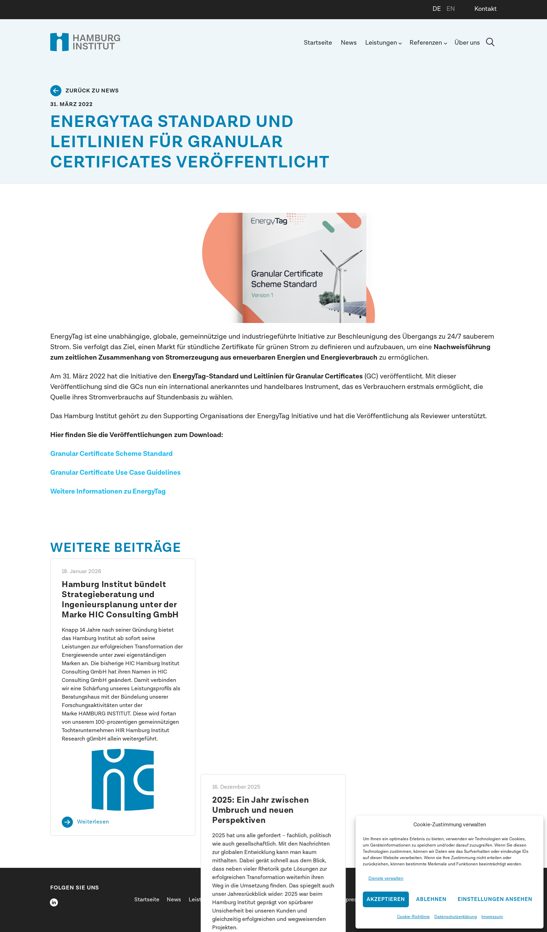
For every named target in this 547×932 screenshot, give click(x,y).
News (349, 42)
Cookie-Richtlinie (413, 916)
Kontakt (485, 9)
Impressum (492, 916)
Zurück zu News (92, 90)
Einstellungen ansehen (495, 899)
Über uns (467, 42)
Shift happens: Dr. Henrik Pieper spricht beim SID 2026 (421, 590)
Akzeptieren (386, 899)
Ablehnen (431, 899)
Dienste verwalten (385, 878)
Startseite (318, 42)
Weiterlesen (93, 822)
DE (437, 9)
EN (451, 9)
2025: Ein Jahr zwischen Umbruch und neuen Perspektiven (260, 595)
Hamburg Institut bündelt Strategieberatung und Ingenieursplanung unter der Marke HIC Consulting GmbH (120, 599)
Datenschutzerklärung (455, 916)
